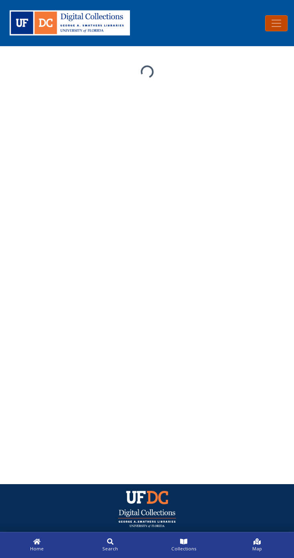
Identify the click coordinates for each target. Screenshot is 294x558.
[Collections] (184, 545)
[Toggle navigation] (276, 23)
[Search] (110, 545)
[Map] (257, 545)
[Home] (36, 545)
